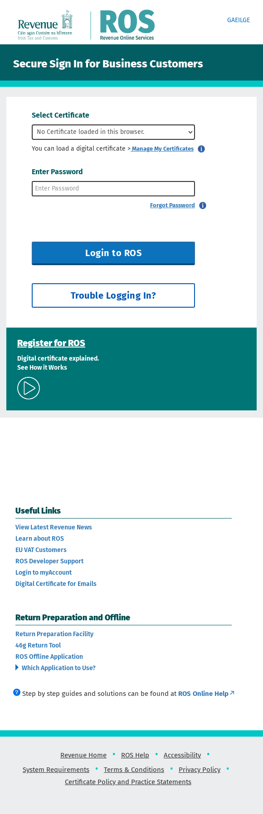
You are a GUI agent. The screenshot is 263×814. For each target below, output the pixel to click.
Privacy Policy (199, 770)
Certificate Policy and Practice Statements (128, 782)
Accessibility (182, 755)
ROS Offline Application (49, 657)
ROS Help (135, 755)
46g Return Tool (38, 645)
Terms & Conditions (134, 770)
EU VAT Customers (41, 550)
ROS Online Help (206, 694)
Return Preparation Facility (54, 634)
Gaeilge (238, 20)
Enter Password (57, 171)
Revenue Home (83, 755)
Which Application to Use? (58, 668)
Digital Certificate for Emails (56, 584)
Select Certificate (60, 115)
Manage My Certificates (162, 148)
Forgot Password (172, 205)
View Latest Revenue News (53, 527)
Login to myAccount (43, 572)
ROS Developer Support (49, 561)
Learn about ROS (39, 539)
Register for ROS (51, 343)
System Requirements (56, 770)
